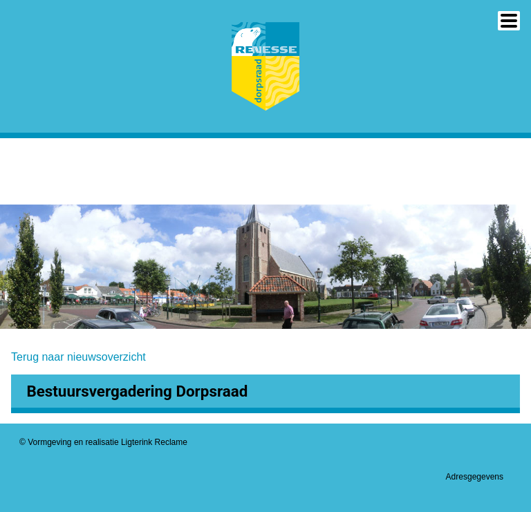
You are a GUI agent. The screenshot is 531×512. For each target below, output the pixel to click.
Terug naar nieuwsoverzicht (78, 357)
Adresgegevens (474, 477)
